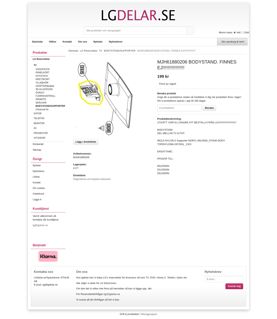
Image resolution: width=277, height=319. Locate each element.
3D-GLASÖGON (44, 89)
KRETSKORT (43, 79)
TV (49, 65)
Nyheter (98, 41)
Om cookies (39, 188)
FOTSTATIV (42, 76)
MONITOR (49, 123)
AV (49, 128)
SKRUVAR (41, 102)
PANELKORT (42, 72)
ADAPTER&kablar (45, 86)
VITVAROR (49, 138)
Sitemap (37, 150)
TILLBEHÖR (42, 82)
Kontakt (67, 41)
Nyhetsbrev (116, 41)
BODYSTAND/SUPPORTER (50, 106)
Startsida (37, 41)
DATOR (49, 113)
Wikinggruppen (148, 314)
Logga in (37, 199)
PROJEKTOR (49, 133)
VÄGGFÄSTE (43, 69)
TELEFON (49, 118)
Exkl (246, 32)
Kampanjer (38, 144)
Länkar (36, 176)
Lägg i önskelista (86, 141)
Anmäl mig (234, 286)
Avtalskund (38, 193)
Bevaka (209, 107)
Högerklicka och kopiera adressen (92, 179)
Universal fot (42, 109)
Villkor (53, 41)
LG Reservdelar (49, 59)
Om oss (82, 41)
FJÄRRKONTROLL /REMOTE (45, 98)
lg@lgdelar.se (41, 225)
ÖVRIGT (40, 92)
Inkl (238, 32)
